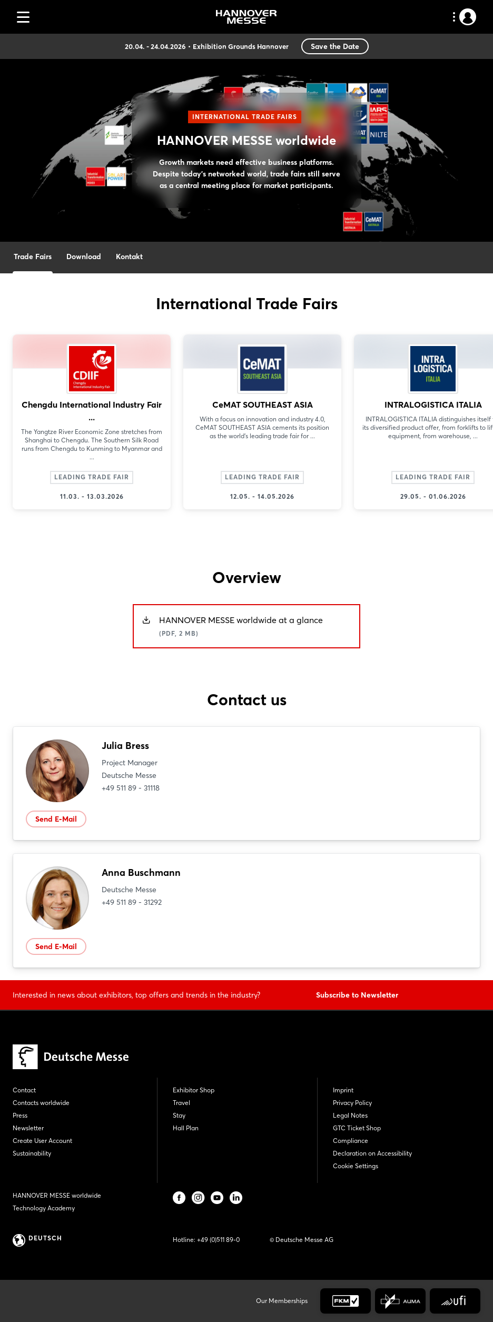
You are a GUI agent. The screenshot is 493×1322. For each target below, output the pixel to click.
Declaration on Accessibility (372, 1153)
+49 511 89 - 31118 (131, 788)
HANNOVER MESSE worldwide (57, 1195)
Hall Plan (186, 1128)
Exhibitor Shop (193, 1090)
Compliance (350, 1141)
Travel (181, 1103)
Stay (179, 1115)
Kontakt (129, 256)
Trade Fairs (33, 256)
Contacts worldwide (41, 1103)
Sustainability (32, 1153)
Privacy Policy (352, 1103)
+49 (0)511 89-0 (218, 1240)
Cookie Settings (355, 1166)
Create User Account (42, 1141)
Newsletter (28, 1128)
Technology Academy (44, 1208)
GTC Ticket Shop (357, 1128)
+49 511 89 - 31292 (132, 902)
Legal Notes (350, 1115)
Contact (24, 1090)
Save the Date (335, 46)
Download (83, 256)
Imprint (343, 1090)
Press (20, 1115)
